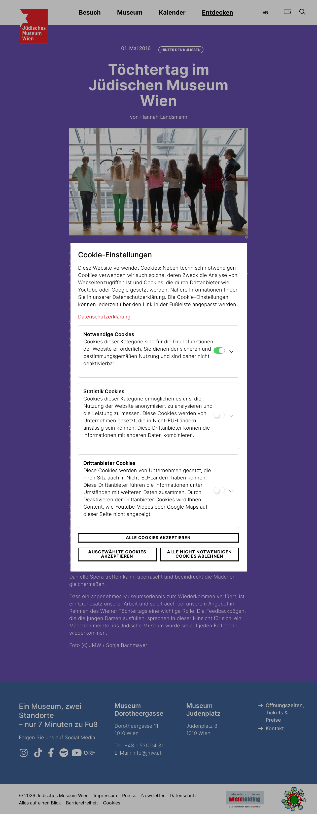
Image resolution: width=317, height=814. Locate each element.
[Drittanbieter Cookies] (219, 490)
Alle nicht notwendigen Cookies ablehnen (199, 554)
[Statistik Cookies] (219, 415)
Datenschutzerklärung (104, 317)
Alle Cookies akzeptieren (158, 537)
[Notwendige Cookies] (219, 350)
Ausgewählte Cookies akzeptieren (117, 554)
